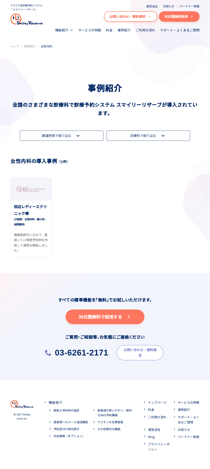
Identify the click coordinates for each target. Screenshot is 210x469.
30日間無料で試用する (105, 316)
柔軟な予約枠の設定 (66, 409)
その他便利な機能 (108, 428)
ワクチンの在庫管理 (110, 421)
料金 (109, 30)
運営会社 (152, 6)
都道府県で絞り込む (61, 135)
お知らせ (168, 6)
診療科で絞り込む (148, 135)
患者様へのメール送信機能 (71, 421)
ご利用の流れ (145, 30)
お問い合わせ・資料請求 (130, 16)
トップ (14, 46)
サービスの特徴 (89, 30)
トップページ (157, 401)
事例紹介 (124, 30)
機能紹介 (61, 30)
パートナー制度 (189, 6)
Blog (151, 435)
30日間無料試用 (179, 16)
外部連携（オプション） (69, 434)
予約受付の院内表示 (66, 428)
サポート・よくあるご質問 (180, 30)
